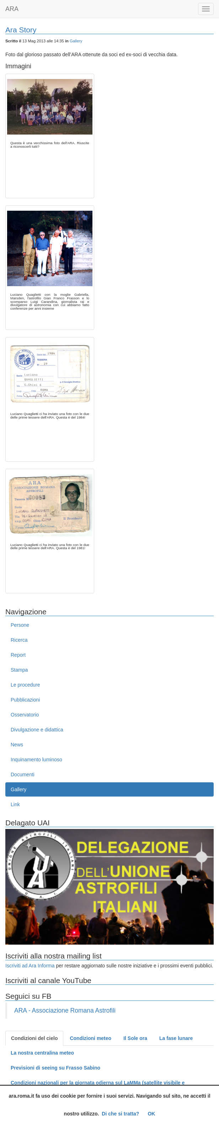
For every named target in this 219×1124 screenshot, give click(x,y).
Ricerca (19, 640)
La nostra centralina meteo (42, 1053)
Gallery (76, 41)
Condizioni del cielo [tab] (34, 1038)
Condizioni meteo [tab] (90, 1038)
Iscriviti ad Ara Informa (30, 965)
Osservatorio (25, 715)
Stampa (19, 670)
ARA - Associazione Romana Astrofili (65, 1010)
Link (15, 804)
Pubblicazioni (25, 700)
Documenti (22, 774)
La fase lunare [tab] (176, 1038)
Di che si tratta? (120, 1114)
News (17, 744)
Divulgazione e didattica (37, 729)
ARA (11, 8)
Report (18, 655)
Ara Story (21, 30)
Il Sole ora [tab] (135, 1038)
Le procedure (25, 685)
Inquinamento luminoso (36, 759)
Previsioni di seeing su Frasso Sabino (55, 1068)
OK (151, 1114)
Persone (20, 625)
